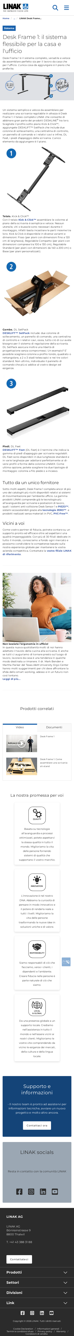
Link (10, 1303)
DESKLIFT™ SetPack (16, 333)
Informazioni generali (48, 1329)
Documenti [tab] (54, 727)
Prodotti (14, 1272)
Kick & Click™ (27, 219)
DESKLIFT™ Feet (14, 449)
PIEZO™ (63, 506)
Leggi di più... (12, 679)
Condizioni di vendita (37, 1334)
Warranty (61, 1331)
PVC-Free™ (60, 513)
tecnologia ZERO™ (54, 510)
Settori (12, 1282)
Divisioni (14, 1293)
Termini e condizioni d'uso (20, 1331)
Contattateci (19, 1259)
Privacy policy (45, 1331)
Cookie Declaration (23, 1329)
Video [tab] (20, 727)
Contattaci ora (37, 1125)
